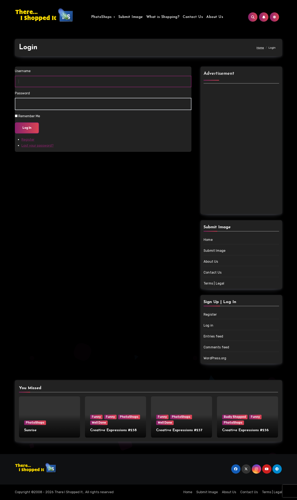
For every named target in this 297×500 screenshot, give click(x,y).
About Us (214, 17)
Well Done (99, 422)
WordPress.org (215, 358)
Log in (208, 325)
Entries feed (213, 336)
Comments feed (216, 347)
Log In (26, 128)
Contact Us (193, 17)
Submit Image (130, 17)
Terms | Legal (214, 283)
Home (208, 240)
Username (23, 71)
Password (22, 93)
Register (27, 140)
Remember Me (29, 116)
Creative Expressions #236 (245, 430)
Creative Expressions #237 (179, 430)
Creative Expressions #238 (113, 430)
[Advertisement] (241, 149)
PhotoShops (102, 17)
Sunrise (30, 430)
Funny (96, 417)
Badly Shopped (235, 417)
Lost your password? (37, 146)
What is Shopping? (163, 17)
